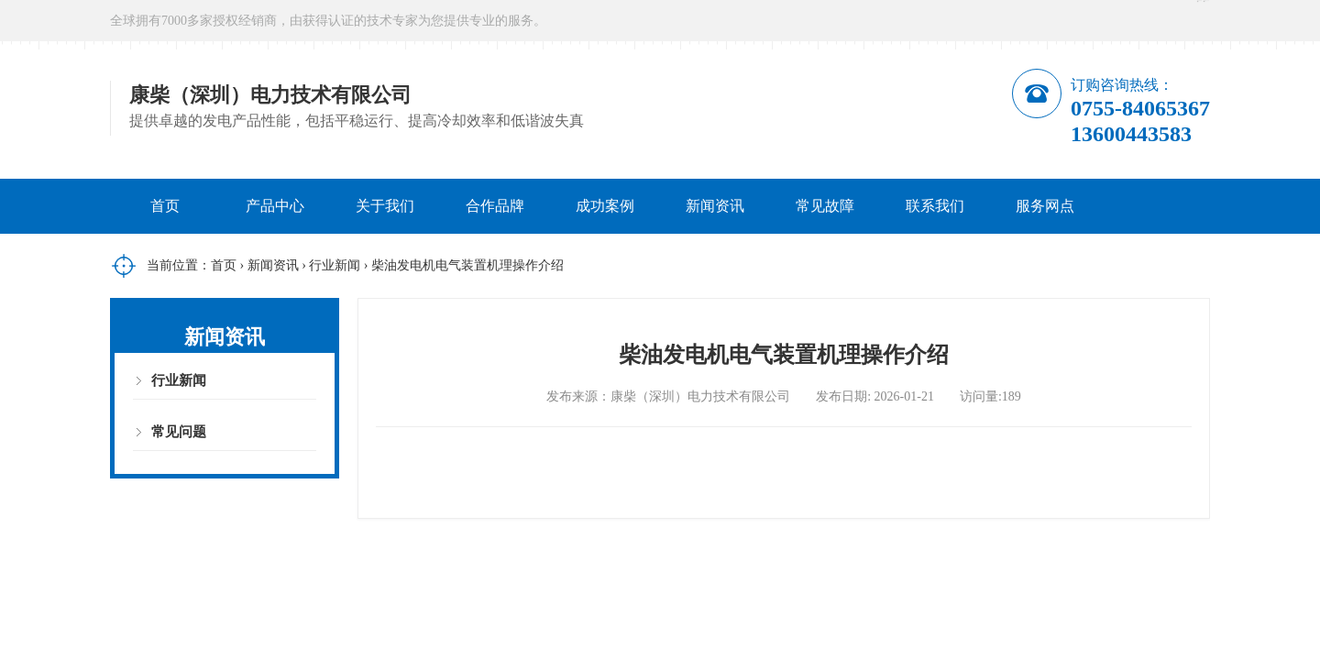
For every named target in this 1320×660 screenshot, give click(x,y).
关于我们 (385, 206)
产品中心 (275, 206)
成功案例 (605, 206)
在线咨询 (1060, 21)
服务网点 (1045, 206)
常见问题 (178, 431)
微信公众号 (1169, 21)
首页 (165, 206)
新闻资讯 (715, 206)
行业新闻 (334, 265)
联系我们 (935, 206)
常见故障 (825, 206)
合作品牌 (495, 206)
